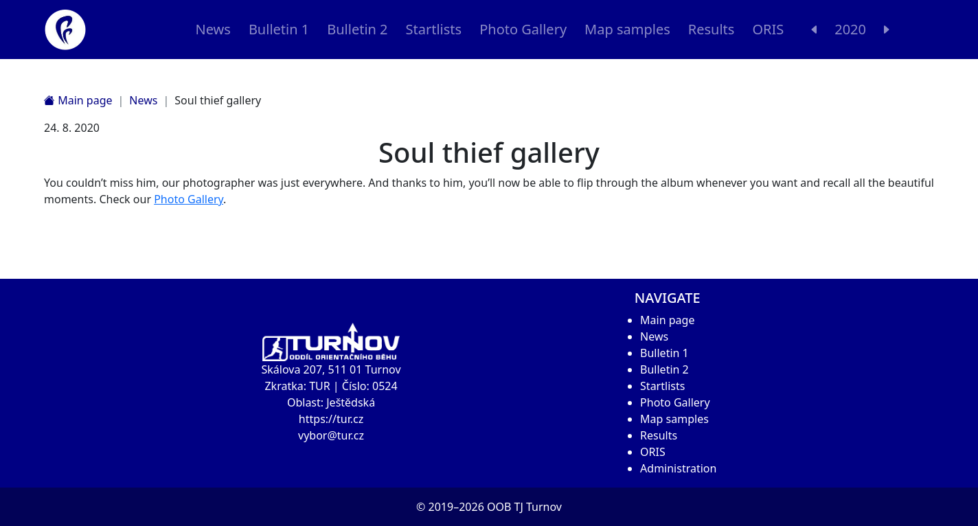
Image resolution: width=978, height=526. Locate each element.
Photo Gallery (523, 29)
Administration (678, 468)
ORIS (768, 29)
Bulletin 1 (279, 29)
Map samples (627, 29)
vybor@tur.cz (331, 435)
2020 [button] (850, 29)
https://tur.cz (331, 418)
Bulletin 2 (357, 29)
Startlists (434, 29)
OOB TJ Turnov (524, 506)
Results (711, 29)
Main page (78, 100)
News (212, 29)
